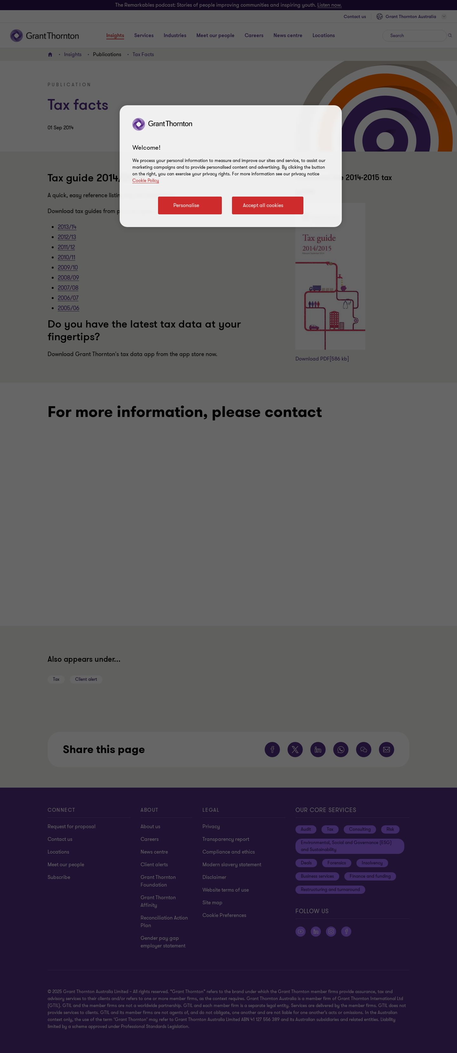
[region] (231, 166)
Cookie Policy (145, 181)
